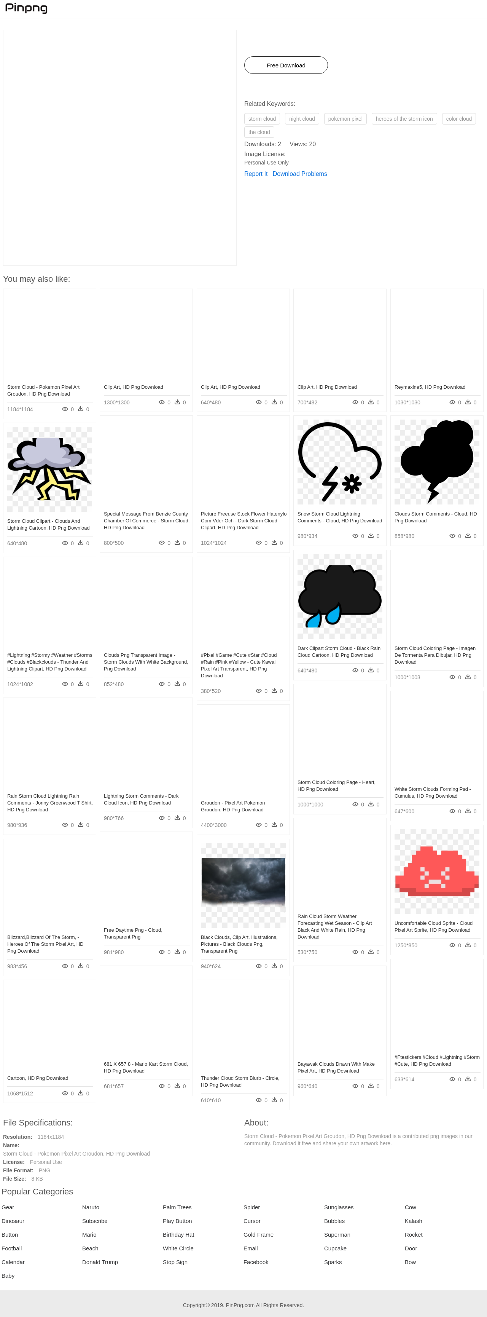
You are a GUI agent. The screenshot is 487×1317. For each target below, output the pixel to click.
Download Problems (300, 174)
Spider (252, 1207)
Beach (90, 1248)
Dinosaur (13, 1221)
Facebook (256, 1262)
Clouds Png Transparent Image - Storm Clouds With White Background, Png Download (146, 662)
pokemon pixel (345, 119)
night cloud (302, 119)
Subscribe (95, 1221)
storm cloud (262, 119)
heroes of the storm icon (404, 119)
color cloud (459, 119)
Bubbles (334, 1221)
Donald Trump (100, 1262)
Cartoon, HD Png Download (37, 1078)
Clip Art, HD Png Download (133, 387)
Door (411, 1248)
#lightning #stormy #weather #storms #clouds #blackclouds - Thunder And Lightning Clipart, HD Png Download (49, 662)
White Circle (178, 1248)
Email (251, 1248)
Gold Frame (259, 1234)
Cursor (252, 1221)
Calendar (13, 1262)
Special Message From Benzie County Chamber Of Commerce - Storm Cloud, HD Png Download (146, 520)
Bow (410, 1262)
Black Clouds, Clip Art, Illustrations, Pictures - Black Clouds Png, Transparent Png (239, 944)
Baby (8, 1275)
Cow (410, 1207)
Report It (255, 174)
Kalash (413, 1221)
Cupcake (335, 1248)
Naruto (90, 1207)
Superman (337, 1234)
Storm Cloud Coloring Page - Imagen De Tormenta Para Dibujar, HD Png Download (435, 655)
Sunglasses (339, 1207)
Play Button (177, 1221)
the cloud (259, 132)
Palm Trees (177, 1207)
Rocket (414, 1234)
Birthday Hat (178, 1234)
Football (12, 1248)
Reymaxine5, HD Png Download (430, 387)
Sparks (333, 1262)
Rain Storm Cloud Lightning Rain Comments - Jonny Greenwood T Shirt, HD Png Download (50, 803)
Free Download (286, 65)
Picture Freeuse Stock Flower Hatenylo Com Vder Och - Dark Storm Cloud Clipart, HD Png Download (243, 520)
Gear (8, 1207)
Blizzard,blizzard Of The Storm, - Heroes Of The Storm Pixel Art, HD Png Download (45, 944)
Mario (89, 1234)
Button (10, 1234)
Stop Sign (175, 1262)
